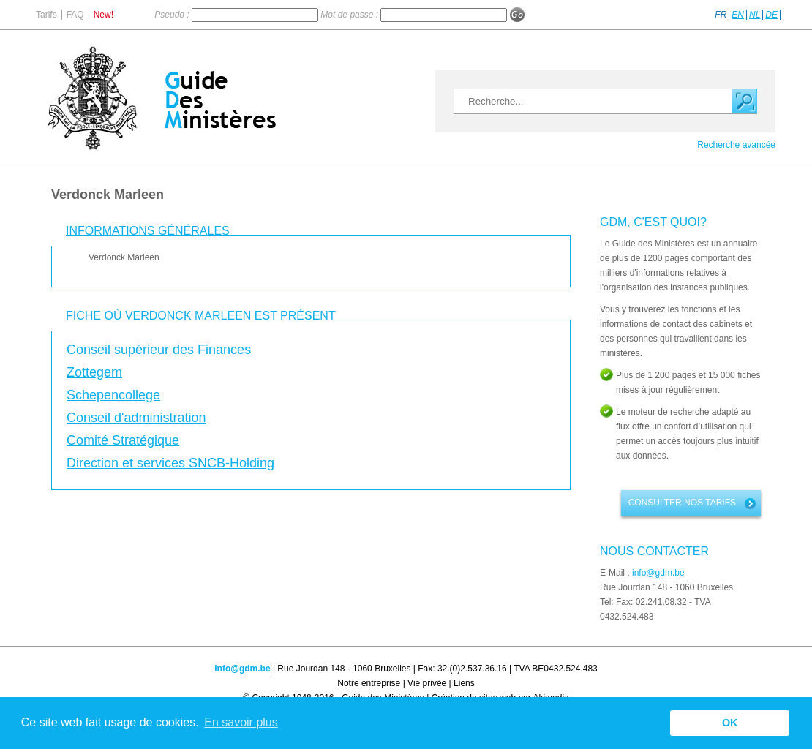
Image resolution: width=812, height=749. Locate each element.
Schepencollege (113, 395)
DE (771, 15)
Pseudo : (173, 15)
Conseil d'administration (136, 417)
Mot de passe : (350, 15)
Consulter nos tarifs (682, 502)
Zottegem (94, 372)
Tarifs (46, 15)
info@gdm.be (658, 573)
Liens (464, 683)
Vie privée (426, 683)
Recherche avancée (736, 145)
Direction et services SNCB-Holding (170, 463)
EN (738, 15)
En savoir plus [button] (241, 722)
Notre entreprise (368, 683)
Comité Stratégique (123, 440)
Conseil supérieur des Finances (159, 349)
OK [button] (730, 723)
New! (103, 15)
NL (754, 15)
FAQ (75, 15)
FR (720, 15)
